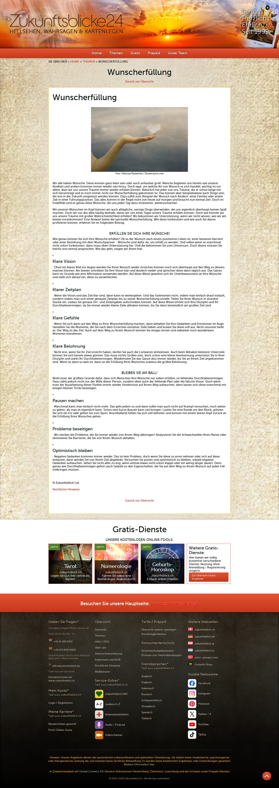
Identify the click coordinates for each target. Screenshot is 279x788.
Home (97, 53)
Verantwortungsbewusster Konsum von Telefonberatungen (161, 653)
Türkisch (146, 718)
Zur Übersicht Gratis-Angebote (204, 577)
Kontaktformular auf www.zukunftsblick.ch (61, 679)
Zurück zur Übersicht (139, 81)
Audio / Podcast (115, 724)
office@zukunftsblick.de (66, 665)
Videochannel (113, 735)
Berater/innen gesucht (62, 724)
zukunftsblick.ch (205, 629)
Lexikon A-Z (112, 704)
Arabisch (146, 676)
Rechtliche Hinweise (66, 489)
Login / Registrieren (60, 702)
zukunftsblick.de (205, 636)
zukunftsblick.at (204, 643)
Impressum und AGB (108, 659)
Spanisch (146, 712)
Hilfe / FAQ (102, 641)
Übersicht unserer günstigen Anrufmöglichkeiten (158, 632)
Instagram (204, 693)
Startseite (101, 629)
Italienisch (147, 688)
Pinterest (203, 703)
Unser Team (177, 53)
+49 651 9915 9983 (64, 649)
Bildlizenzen (102, 671)
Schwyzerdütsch (151, 700)
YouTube (203, 724)
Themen (116, 53)
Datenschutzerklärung (108, 653)
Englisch (146, 682)
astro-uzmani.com (206, 657)
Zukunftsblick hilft (116, 694)
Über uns (100, 647)
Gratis (135, 53)
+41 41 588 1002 (62, 641)
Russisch (146, 694)
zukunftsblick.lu (204, 650)
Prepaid (154, 53)
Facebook (204, 683)
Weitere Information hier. (139, 764)
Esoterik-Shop (203, 664)
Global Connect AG (91, 771)
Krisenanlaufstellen (117, 714)
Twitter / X (204, 714)
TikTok (202, 734)
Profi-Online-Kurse (60, 730)
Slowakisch (148, 706)
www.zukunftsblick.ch (175, 603)
